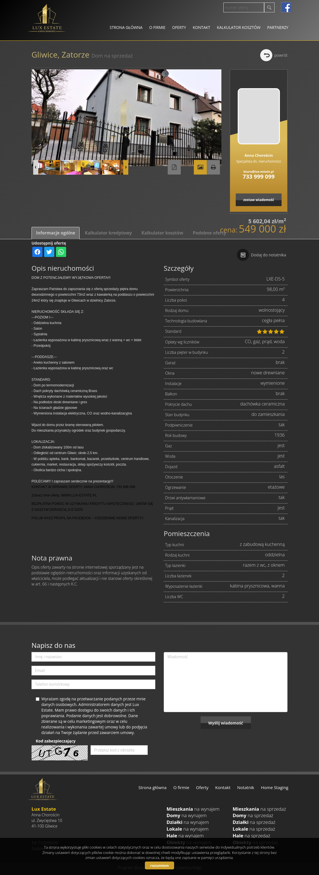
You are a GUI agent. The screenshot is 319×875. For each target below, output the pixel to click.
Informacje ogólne (55, 233)
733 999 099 (259, 176)
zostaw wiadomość (258, 199)
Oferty (179, 27)
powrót (280, 55)
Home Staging (274, 787)
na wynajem (193, 809)
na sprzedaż (259, 809)
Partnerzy (277, 27)
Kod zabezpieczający (55, 741)
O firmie (157, 27)
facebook (286, 7)
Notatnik (245, 787)
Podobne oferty (209, 233)
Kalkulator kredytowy (108, 233)
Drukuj (213, 167)
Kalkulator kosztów (238, 27)
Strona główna (126, 27)
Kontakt (201, 27)
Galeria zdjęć (200, 167)
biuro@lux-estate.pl (259, 171)
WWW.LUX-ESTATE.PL (79, 495)
